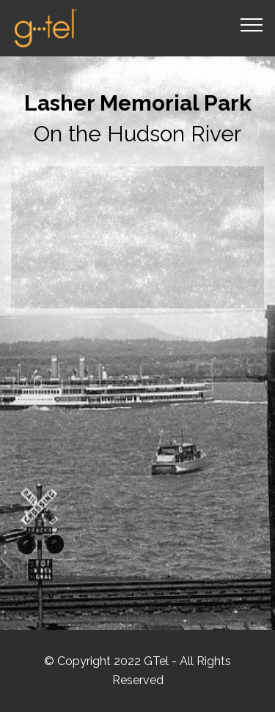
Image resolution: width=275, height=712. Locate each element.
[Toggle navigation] (252, 24)
